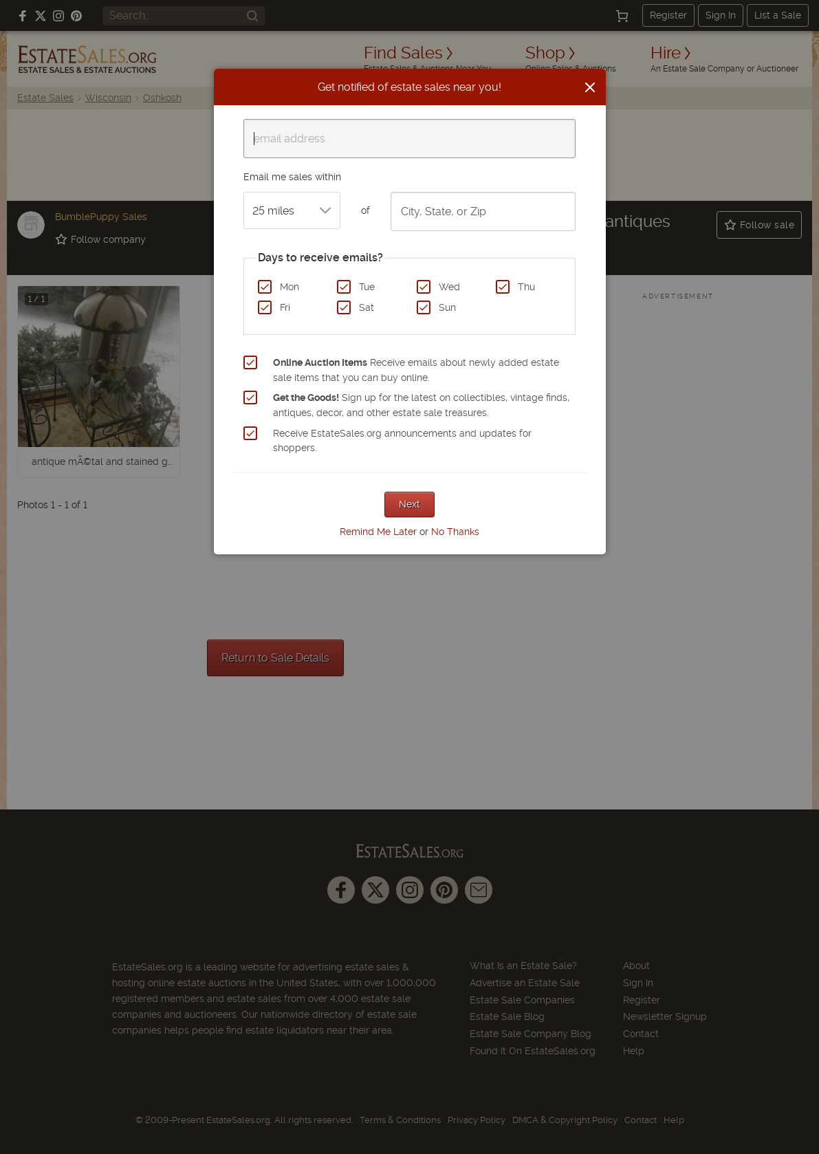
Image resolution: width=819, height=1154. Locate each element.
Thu (526, 286)
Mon (289, 286)
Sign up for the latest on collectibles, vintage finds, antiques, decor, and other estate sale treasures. (421, 405)
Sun (447, 307)
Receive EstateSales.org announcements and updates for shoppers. (402, 441)
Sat (366, 307)
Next (409, 504)
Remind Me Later (378, 531)
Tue (367, 286)
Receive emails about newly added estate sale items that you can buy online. (416, 370)
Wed (449, 286)
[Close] (590, 87)
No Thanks (455, 531)
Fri (285, 307)
